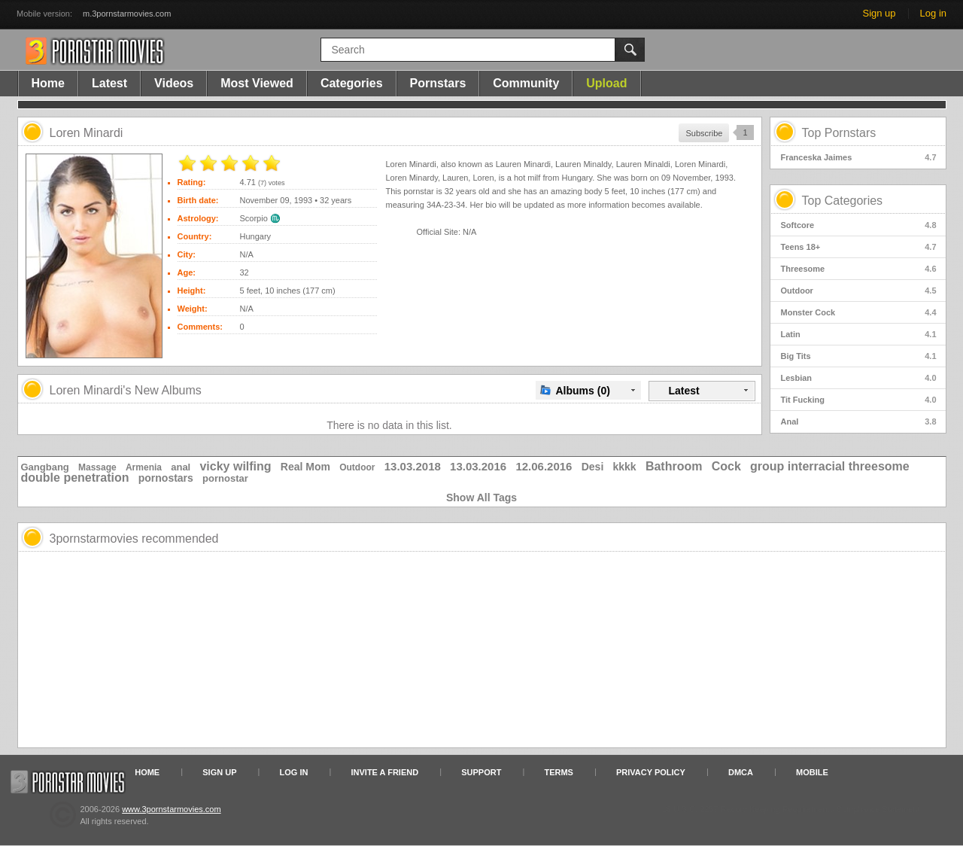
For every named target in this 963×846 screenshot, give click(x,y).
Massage (97, 467)
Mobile (812, 772)
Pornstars (438, 83)
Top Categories (842, 200)
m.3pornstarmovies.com (127, 13)
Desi (593, 467)
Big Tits (859, 356)
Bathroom (674, 466)
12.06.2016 (543, 466)
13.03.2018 (412, 466)
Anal (859, 421)
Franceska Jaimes (859, 157)
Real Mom (305, 467)
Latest (109, 83)
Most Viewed (256, 83)
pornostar (225, 478)
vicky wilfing (235, 466)
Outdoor (859, 290)
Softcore (859, 225)
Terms (558, 772)
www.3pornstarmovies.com (171, 809)
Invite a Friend (385, 772)
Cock (726, 466)
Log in (933, 13)
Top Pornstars (839, 132)
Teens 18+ (859, 247)
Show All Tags (481, 497)
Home (48, 83)
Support (481, 772)
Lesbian (859, 378)
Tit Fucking (859, 399)
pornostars (165, 478)
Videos (173, 83)
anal (180, 467)
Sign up (878, 13)
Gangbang (45, 467)
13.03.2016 (478, 466)
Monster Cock (859, 312)
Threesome (859, 268)
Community (526, 83)
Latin (859, 334)
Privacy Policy (650, 772)
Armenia (144, 467)
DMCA (740, 772)
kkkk (624, 467)
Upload (606, 83)
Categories (351, 83)
